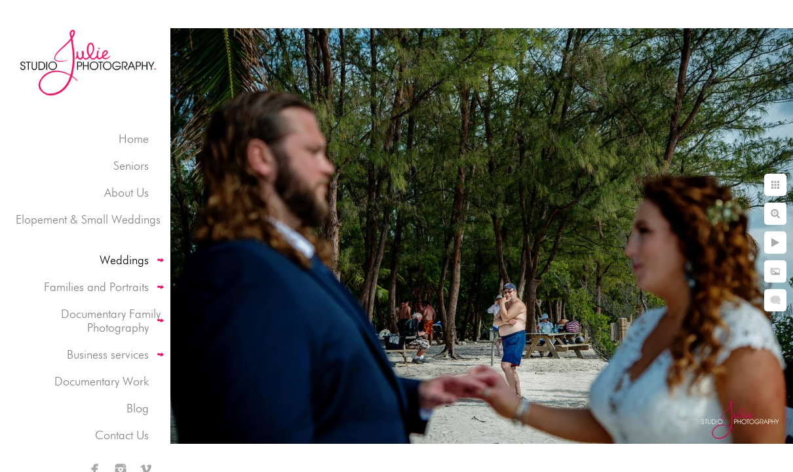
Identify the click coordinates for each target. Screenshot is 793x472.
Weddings (124, 260)
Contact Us (122, 435)
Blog (137, 408)
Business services (108, 354)
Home (134, 139)
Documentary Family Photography (111, 320)
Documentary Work (101, 381)
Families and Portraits (96, 287)
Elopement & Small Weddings (88, 219)
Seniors (131, 165)
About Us (126, 192)
